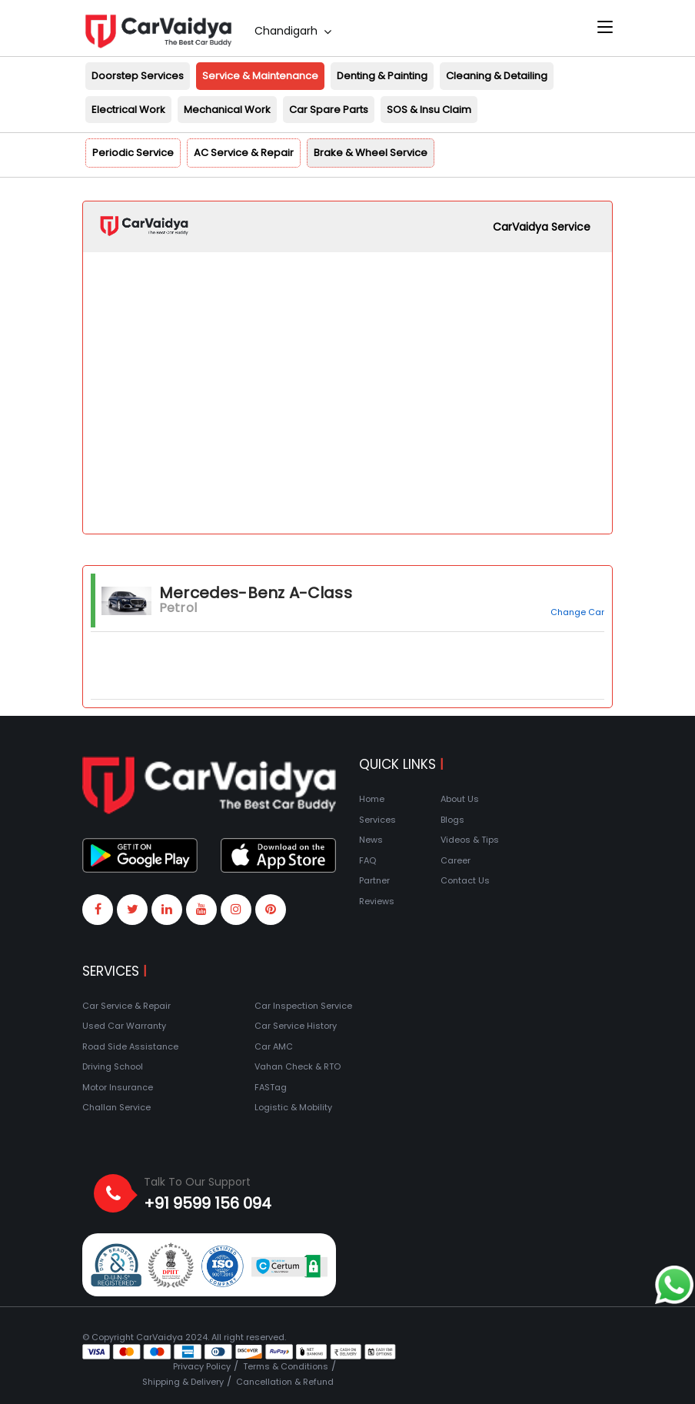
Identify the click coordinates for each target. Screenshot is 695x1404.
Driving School (112, 1066)
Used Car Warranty (124, 1026)
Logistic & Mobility (293, 1107)
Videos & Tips (470, 839)
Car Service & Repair (126, 1006)
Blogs (452, 819)
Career (456, 860)
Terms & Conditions (285, 1366)
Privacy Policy (202, 1366)
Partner (374, 880)
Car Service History (295, 1026)
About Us (460, 799)
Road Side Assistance (130, 1046)
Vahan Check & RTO (297, 1066)
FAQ (367, 860)
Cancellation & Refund (285, 1382)
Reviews (376, 901)
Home (371, 799)
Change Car (577, 612)
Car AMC (273, 1046)
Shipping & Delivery (183, 1382)
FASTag (270, 1087)
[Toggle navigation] (605, 28)
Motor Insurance (117, 1087)
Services (377, 819)
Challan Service (116, 1107)
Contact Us (465, 880)
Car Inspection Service (303, 1006)
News (371, 839)
